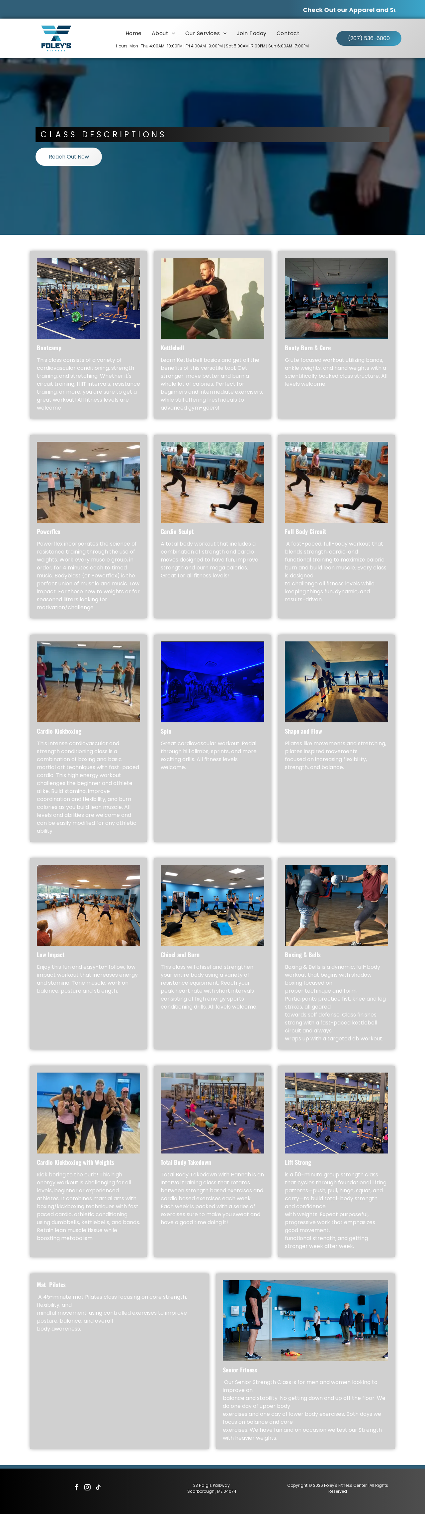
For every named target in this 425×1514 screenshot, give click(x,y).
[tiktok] (98, 1488)
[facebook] (76, 1488)
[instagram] (87, 1488)
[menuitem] (134, 33)
